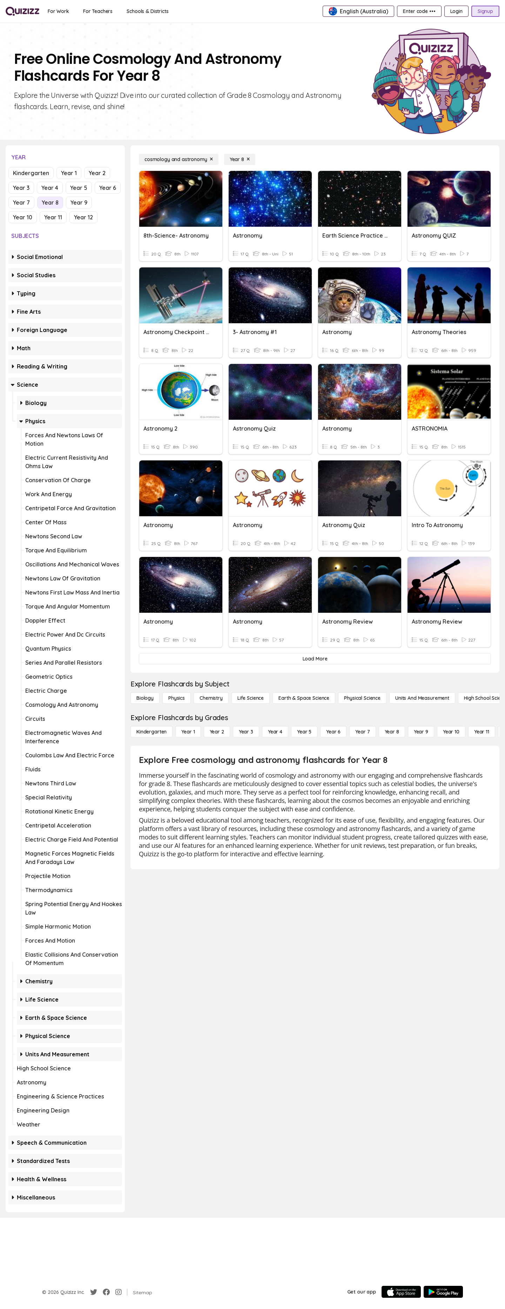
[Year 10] (451, 731)
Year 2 (97, 173)
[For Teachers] (98, 11)
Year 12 (83, 217)
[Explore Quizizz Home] (22, 11)
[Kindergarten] (151, 731)
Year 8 (50, 202)
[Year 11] (481, 731)
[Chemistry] (211, 698)
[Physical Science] (362, 698)
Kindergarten (31, 173)
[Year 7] (362, 731)
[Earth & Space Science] (303, 698)
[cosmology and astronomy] (178, 159)
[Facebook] (106, 1292)
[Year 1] (188, 731)
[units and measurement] (422, 698)
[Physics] (176, 698)
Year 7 (21, 202)
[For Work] (58, 11)
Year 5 (78, 187)
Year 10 (22, 217)
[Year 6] (333, 731)
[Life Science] (250, 698)
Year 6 (107, 187)
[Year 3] (246, 731)
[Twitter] (93, 1292)
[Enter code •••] (419, 11)
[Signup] (485, 11)
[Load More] (315, 658)
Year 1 (69, 173)
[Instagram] (118, 1292)
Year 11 (53, 217)
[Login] (456, 11)
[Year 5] (304, 731)
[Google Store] (443, 1292)
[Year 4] (275, 731)
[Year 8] (239, 159)
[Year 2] (217, 731)
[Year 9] (421, 731)
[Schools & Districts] (147, 11)
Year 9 (78, 202)
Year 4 (49, 187)
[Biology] (145, 698)
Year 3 (21, 187)
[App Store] (401, 1292)
